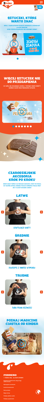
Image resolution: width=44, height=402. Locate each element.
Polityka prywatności (9, 398)
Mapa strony (7, 392)
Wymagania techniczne (9, 384)
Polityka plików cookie (9, 395)
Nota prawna (7, 390)
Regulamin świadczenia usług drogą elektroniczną (12, 381)
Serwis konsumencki (9, 387)
